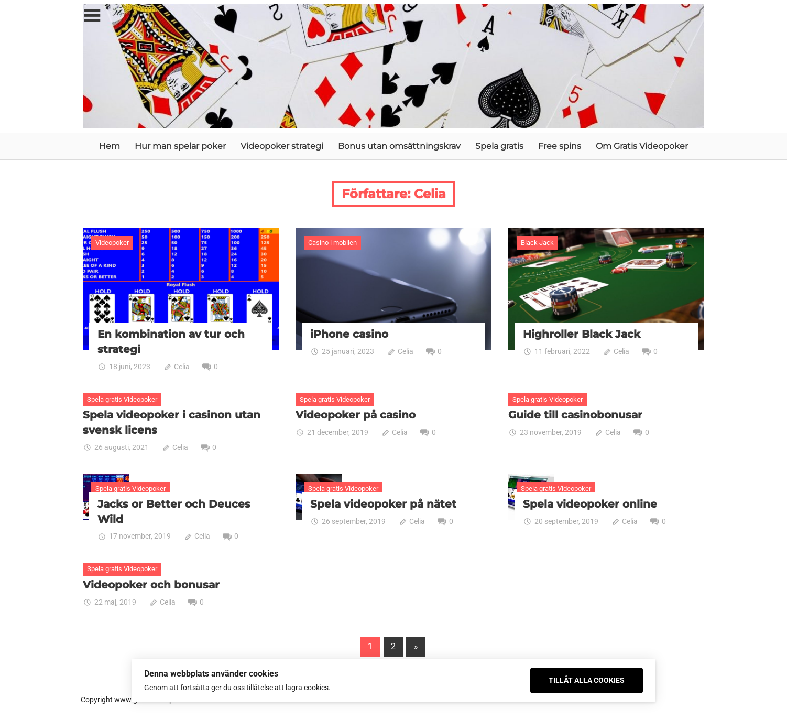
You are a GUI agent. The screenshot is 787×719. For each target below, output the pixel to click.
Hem (109, 146)
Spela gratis (499, 146)
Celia (182, 366)
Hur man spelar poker (180, 146)
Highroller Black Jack (581, 334)
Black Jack (537, 242)
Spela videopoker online (590, 503)
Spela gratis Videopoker (122, 399)
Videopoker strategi (282, 146)
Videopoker (112, 242)
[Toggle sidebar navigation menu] (92, 16)
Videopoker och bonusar (151, 583)
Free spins (559, 146)
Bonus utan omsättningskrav (399, 146)
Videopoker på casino (356, 414)
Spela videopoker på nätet (383, 503)
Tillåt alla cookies (587, 680)
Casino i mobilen (332, 242)
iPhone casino (349, 334)
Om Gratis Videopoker (642, 146)
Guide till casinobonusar (575, 414)
